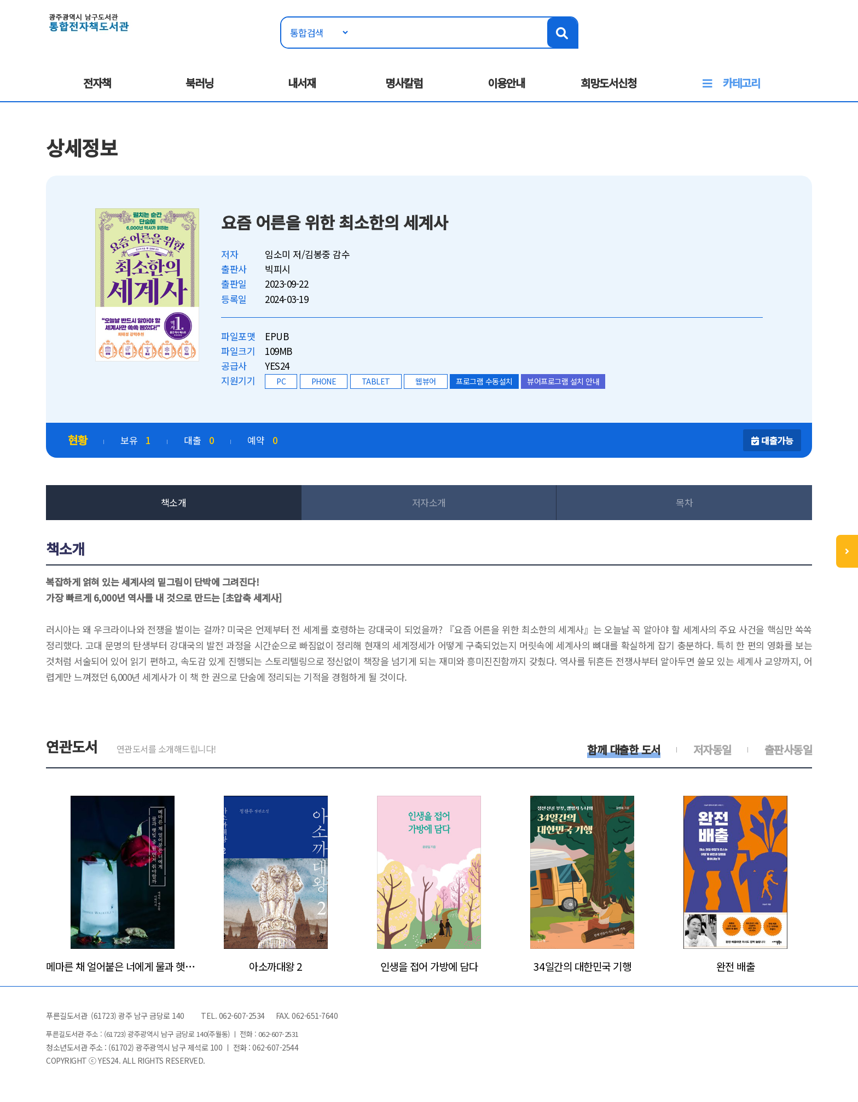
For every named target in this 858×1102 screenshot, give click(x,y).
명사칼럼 (403, 83)
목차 (684, 502)
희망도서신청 (608, 83)
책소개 (174, 502)
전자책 (97, 83)
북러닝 (199, 83)
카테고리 (741, 83)
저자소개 (429, 502)
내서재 (302, 83)
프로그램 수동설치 (484, 381)
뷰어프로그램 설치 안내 (563, 381)
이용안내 (506, 83)
